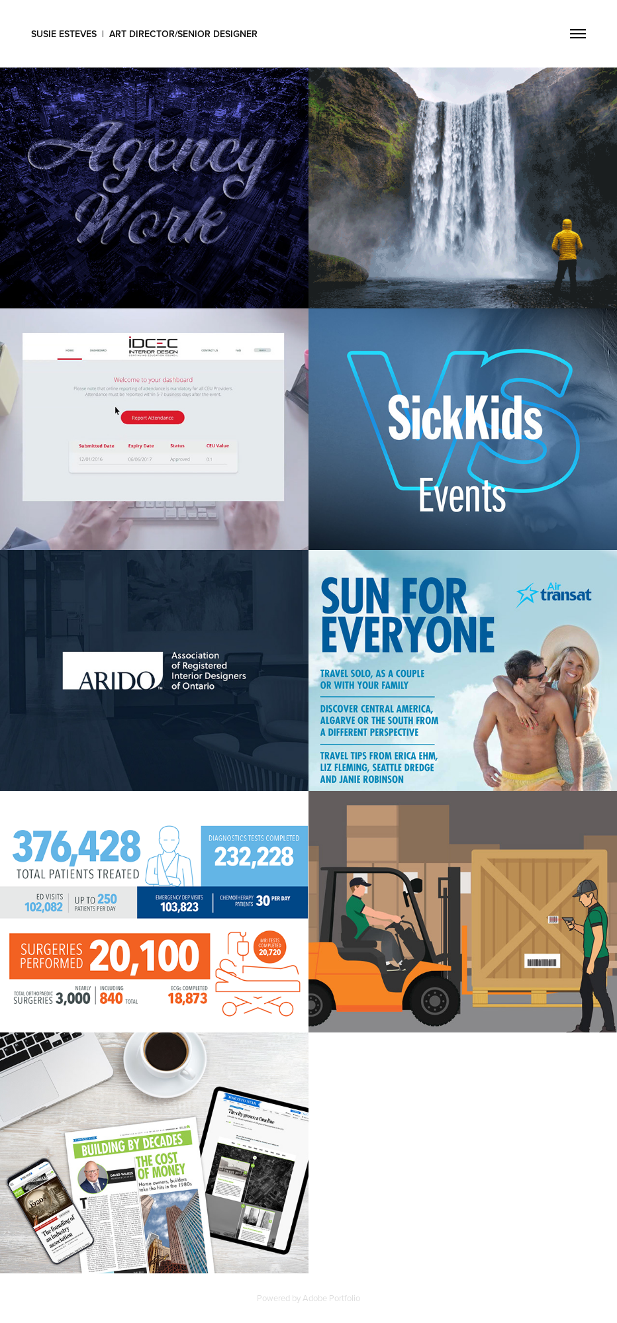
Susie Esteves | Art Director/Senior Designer (144, 33)
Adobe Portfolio (331, 1298)
